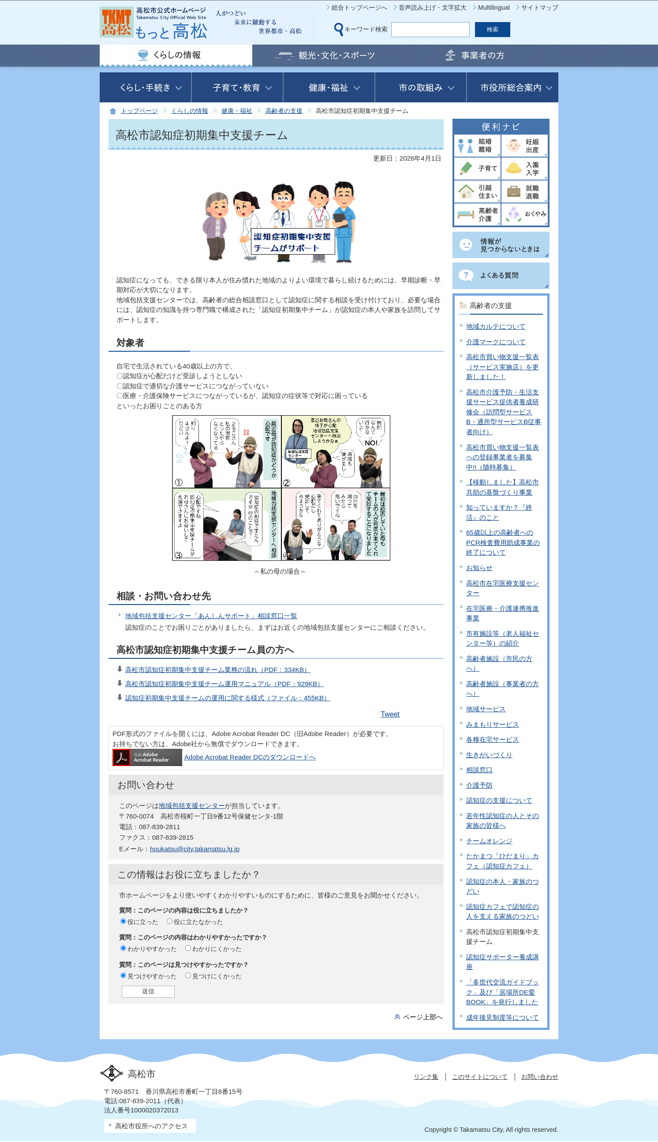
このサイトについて (480, 1076)
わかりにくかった (217, 948)
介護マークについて (496, 342)
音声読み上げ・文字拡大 (433, 7)
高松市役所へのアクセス (151, 1126)
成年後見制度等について (502, 1017)
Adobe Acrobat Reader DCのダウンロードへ (214, 757)
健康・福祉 (236, 111)
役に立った (142, 921)
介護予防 (479, 785)
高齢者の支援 (284, 111)
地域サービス (486, 709)
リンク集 (426, 1076)
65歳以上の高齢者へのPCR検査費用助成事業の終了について (503, 542)
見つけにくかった (217, 976)
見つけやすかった (152, 976)
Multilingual (494, 7)
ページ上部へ (423, 1017)
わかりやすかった (152, 948)
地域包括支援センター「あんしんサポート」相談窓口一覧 (211, 616)
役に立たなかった (198, 921)
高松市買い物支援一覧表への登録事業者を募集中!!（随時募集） (502, 457)
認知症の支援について (499, 800)
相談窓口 (479, 770)
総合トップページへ (359, 7)
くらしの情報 (189, 111)
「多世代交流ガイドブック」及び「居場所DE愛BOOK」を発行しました (502, 992)
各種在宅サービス (492, 739)
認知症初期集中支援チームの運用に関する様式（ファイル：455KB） (227, 698)
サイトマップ (539, 7)
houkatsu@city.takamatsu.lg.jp (194, 849)
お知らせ (479, 567)
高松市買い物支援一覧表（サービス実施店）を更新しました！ (502, 366)
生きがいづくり (489, 755)
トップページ (139, 111)
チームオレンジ (489, 841)
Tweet (390, 714)
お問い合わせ (539, 1076)
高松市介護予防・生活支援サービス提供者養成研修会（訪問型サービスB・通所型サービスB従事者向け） (503, 412)
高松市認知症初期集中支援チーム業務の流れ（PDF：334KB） (217, 669)
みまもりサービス (492, 724)
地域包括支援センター (192, 805)
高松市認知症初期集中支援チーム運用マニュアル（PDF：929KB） (224, 683)
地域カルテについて (496, 326)
